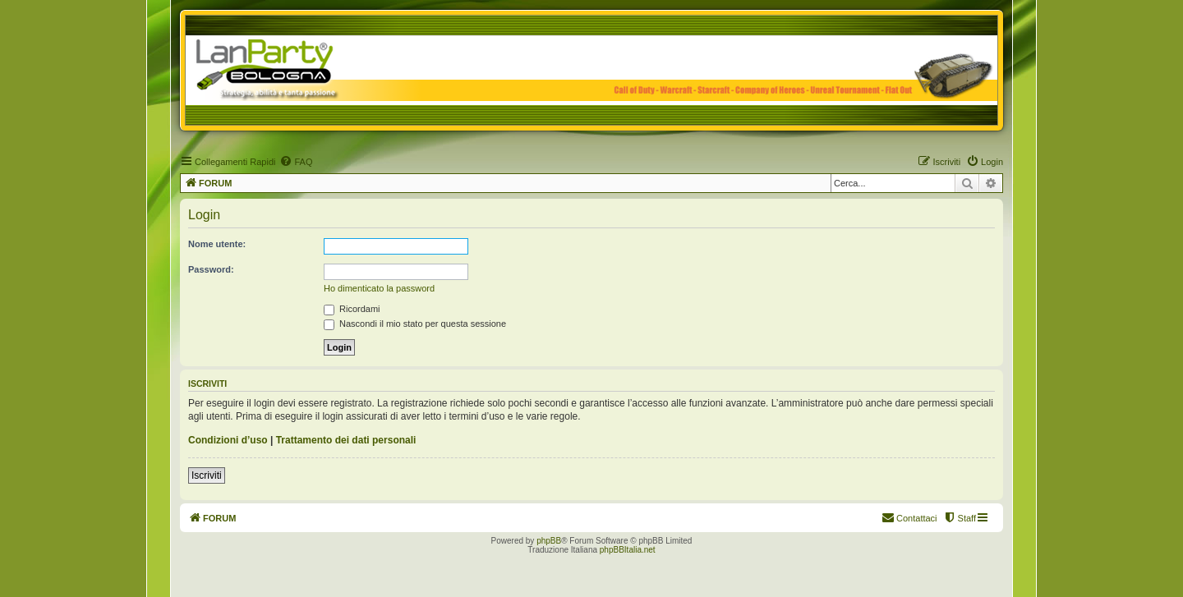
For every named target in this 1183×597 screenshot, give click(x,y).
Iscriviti (206, 475)
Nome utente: (217, 244)
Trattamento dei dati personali (346, 440)
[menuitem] (295, 162)
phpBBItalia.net (628, 549)
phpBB (548, 540)
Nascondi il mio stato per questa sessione (415, 323)
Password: (211, 269)
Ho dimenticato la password (379, 288)
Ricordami (352, 309)
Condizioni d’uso (228, 440)
